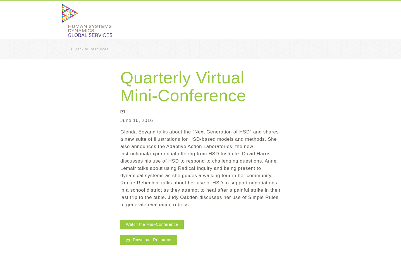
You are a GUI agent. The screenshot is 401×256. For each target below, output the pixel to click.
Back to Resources (90, 49)
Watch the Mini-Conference (152, 224)
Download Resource (148, 240)
